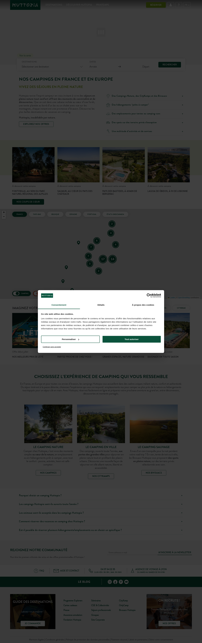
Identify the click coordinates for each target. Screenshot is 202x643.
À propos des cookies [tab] (143, 305)
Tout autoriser (132, 339)
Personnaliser (70, 339)
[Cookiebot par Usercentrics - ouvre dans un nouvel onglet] (148, 295)
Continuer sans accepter (52, 347)
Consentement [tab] (58, 305)
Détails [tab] (101, 305)
